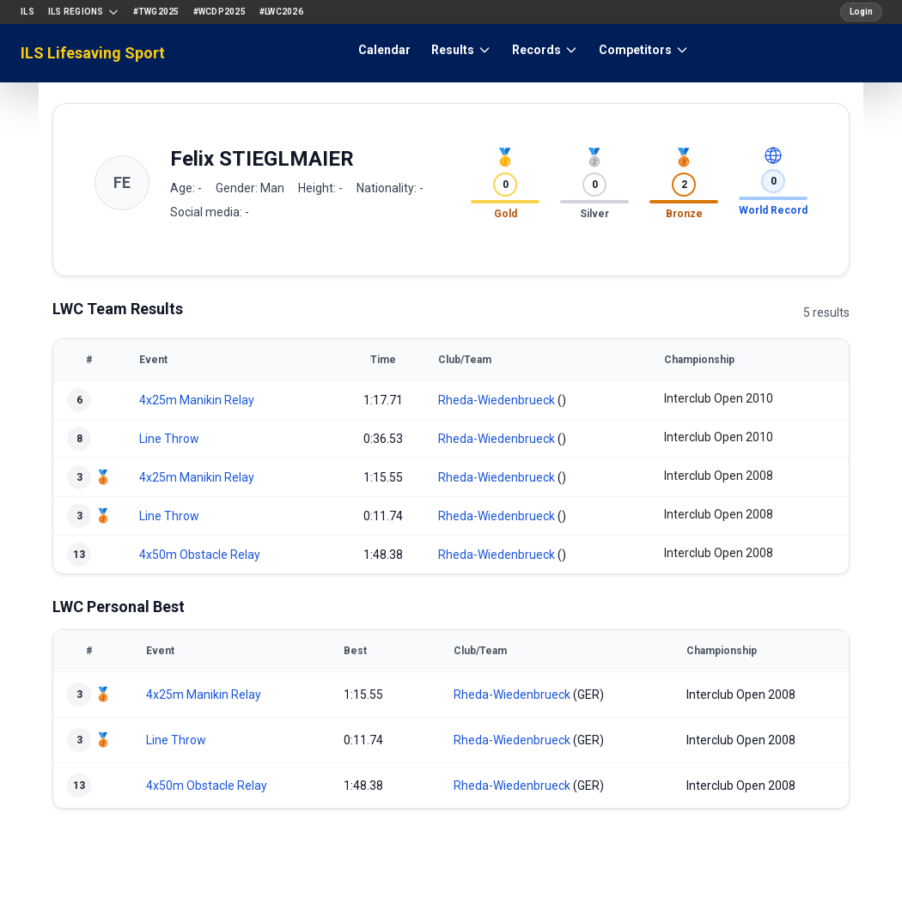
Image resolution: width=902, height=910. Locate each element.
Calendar (384, 50)
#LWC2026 (281, 11)
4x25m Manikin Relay (196, 400)
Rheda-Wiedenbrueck (496, 400)
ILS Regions (83, 12)
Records (545, 50)
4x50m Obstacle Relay (199, 554)
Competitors (644, 50)
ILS (27, 11)
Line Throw (169, 439)
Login (861, 11)
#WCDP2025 (219, 11)
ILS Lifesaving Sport (93, 53)
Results (461, 50)
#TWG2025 (156, 11)
